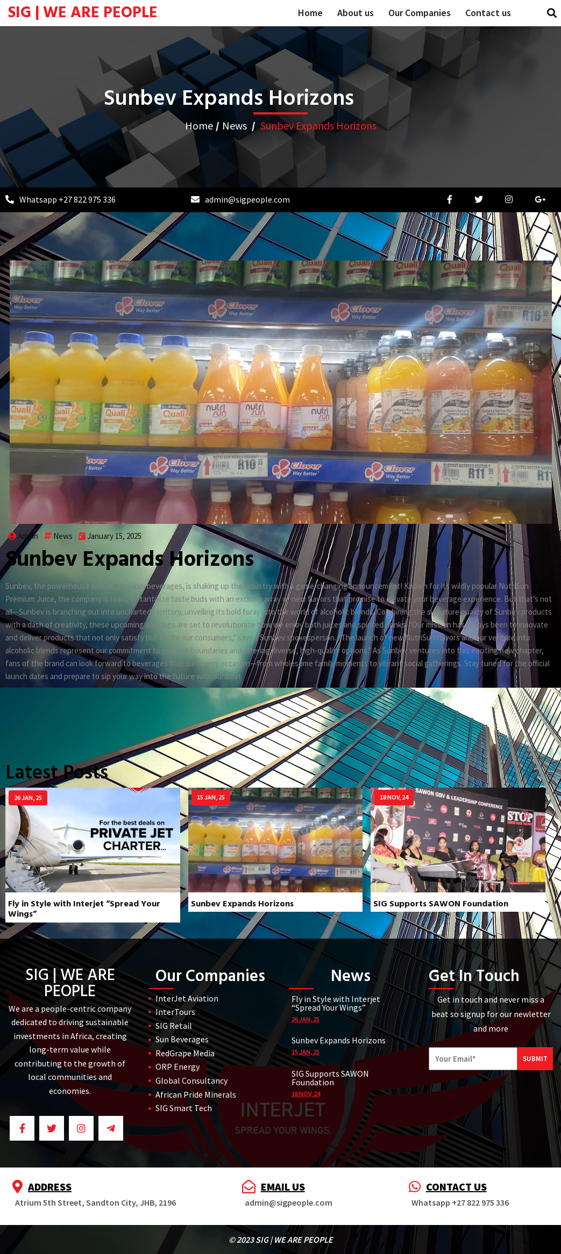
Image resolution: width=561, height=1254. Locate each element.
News (234, 125)
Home (199, 125)
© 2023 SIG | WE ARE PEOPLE (281, 1239)
